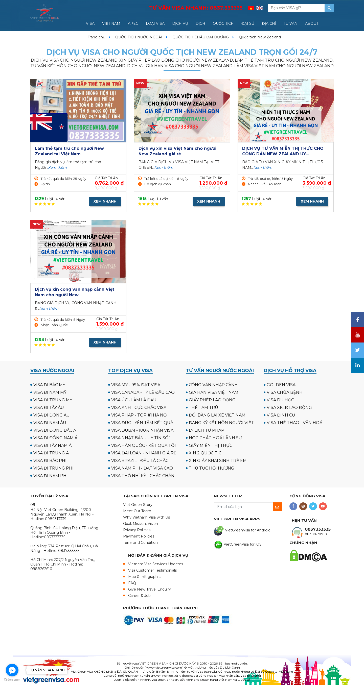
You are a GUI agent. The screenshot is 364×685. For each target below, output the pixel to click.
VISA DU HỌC (280, 400)
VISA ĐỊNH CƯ (281, 415)
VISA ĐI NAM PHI (50, 475)
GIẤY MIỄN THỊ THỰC (210, 445)
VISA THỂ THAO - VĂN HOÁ (294, 422)
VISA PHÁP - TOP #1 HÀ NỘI (139, 415)
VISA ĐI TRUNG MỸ (52, 400)
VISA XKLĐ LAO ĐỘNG (289, 407)
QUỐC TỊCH (223, 23)
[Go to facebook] (12, 670)
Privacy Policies (136, 530)
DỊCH (200, 23)
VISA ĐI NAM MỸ (49, 392)
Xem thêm (57, 167)
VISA (90, 23)
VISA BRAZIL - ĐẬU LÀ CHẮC (139, 460)
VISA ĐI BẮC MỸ (49, 384)
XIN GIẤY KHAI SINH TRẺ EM (218, 460)
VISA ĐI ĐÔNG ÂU (51, 415)
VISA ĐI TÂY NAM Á (52, 445)
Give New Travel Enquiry (149, 589)
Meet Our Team (137, 511)
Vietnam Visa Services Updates (155, 564)
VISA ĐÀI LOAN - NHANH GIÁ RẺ (143, 453)
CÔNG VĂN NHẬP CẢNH (213, 384)
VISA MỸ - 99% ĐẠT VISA (135, 384)
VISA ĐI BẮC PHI (49, 460)
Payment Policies (138, 536)
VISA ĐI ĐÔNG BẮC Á (54, 430)
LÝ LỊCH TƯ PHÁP (206, 430)
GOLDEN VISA (281, 384)
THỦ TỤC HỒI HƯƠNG (211, 468)
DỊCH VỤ (180, 23)
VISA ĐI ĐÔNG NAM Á (55, 437)
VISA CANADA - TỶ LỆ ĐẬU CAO (143, 392)
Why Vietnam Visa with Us (146, 517)
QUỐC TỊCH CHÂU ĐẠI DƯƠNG (200, 37)
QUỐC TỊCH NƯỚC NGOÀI (138, 37)
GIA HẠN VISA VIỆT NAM (213, 392)
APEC (133, 23)
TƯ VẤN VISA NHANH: (196, 8)
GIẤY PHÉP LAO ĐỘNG (212, 400)
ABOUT (311, 23)
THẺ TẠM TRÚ (203, 407)
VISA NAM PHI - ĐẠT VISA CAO (142, 468)
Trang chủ (96, 37)
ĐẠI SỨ (247, 23)
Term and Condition (140, 542)
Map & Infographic (144, 576)
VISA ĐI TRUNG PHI (53, 468)
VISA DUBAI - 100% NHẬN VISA (142, 430)
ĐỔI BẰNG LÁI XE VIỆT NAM (217, 415)
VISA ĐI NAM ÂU (49, 422)
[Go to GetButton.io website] (12, 679)
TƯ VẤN (291, 23)
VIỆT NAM (111, 23)
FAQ (132, 583)
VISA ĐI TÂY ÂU (48, 407)
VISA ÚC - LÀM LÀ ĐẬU (133, 400)
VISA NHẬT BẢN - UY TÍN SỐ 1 (141, 437)
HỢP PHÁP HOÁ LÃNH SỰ (215, 437)
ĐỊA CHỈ (269, 23)
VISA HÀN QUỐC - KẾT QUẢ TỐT (144, 445)
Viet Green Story (137, 504)
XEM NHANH (105, 201)
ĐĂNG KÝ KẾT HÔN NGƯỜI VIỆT (221, 422)
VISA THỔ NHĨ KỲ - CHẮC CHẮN (142, 475)
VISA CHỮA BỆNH (285, 392)
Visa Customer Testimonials (152, 570)
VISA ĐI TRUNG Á (51, 453)
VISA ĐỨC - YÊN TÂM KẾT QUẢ (142, 422)
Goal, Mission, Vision (140, 523)
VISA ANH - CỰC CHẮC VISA (138, 407)
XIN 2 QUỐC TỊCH (207, 453)
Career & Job (139, 595)
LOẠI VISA (155, 23)
